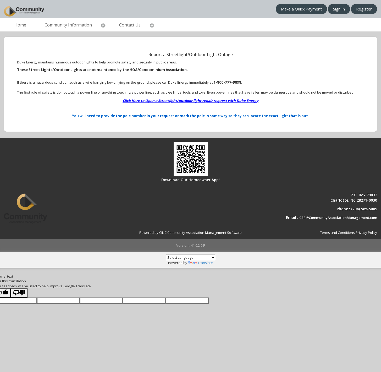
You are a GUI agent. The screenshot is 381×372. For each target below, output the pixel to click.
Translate (200, 262)
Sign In (339, 9)
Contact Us (130, 25)
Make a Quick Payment (301, 9)
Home (20, 25)
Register (364, 9)
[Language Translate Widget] (190, 257)
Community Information (68, 25)
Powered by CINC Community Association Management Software (190, 232)
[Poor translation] (19, 293)
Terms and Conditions (337, 232)
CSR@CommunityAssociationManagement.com (338, 217)
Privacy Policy (366, 232)
